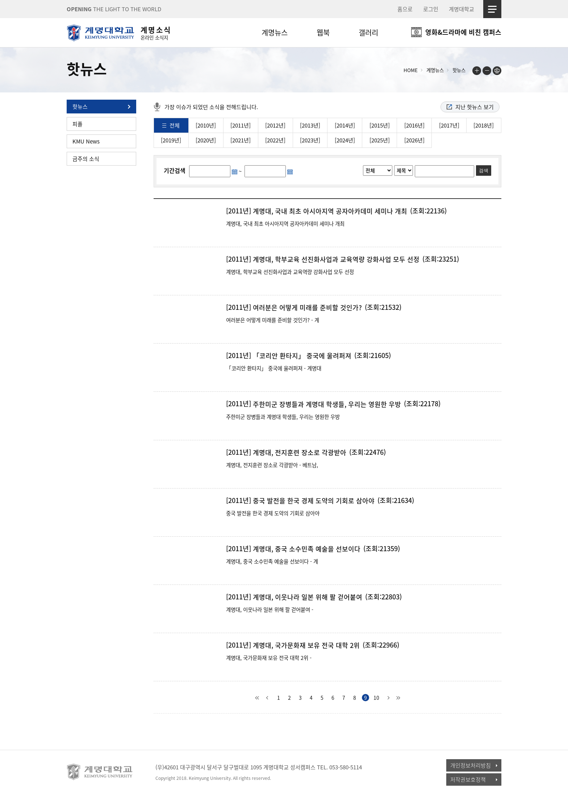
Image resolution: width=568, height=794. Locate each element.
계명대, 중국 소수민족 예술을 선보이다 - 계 (272, 561)
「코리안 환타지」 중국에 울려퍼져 (302, 356)
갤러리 (368, 32)
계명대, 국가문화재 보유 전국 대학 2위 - (269, 658)
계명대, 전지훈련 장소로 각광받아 (299, 452)
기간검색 (174, 170)
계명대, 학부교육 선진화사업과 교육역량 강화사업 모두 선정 (336, 259)
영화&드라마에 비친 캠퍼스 (463, 32)
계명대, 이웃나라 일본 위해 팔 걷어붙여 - (269, 610)
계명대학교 (461, 9)
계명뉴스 (275, 32)
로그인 (430, 9)
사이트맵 (492, 9)
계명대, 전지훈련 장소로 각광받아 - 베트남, (272, 465)
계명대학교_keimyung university (100, 772)
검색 (483, 170)
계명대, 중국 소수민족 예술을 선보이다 (306, 549)
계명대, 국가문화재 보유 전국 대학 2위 (306, 645)
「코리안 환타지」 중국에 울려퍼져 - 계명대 (273, 368)
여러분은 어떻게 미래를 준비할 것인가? (307, 307)
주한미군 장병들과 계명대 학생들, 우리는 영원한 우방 (327, 404)
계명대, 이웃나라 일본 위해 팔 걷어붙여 (307, 597)
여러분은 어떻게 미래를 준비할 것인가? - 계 (272, 320)
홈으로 (405, 9)
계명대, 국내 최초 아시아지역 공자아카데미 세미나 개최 (330, 211)
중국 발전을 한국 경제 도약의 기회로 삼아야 (314, 501)
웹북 (323, 32)
